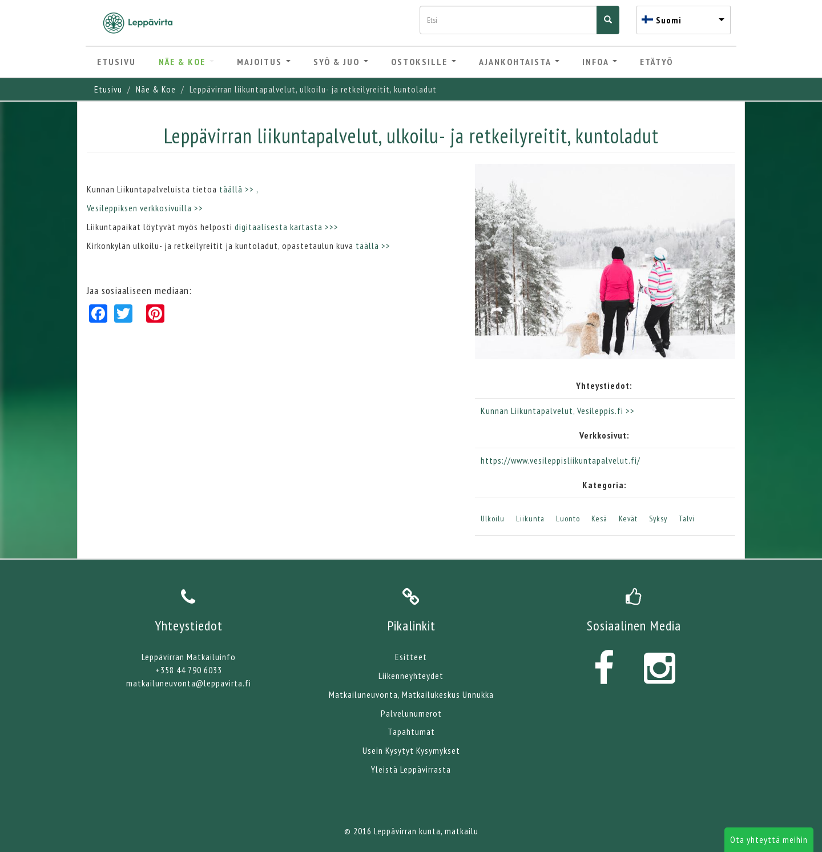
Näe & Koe (186, 61)
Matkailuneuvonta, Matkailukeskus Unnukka (411, 694)
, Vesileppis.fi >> (604, 410)
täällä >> (374, 245)
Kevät (628, 518)
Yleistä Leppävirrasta (411, 769)
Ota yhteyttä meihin (769, 839)
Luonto (568, 518)
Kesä (599, 518)
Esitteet (411, 656)
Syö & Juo (340, 61)
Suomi (669, 20)
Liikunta (530, 518)
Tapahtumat (411, 731)
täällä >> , (239, 189)
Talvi (687, 518)
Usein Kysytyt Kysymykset (411, 750)
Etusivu (116, 61)
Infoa (599, 61)
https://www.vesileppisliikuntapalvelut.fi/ (560, 460)
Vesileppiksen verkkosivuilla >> (145, 208)
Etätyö (656, 61)
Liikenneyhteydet (411, 675)
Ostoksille (423, 61)
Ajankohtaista (519, 61)
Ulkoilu (493, 518)
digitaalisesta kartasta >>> (287, 226)
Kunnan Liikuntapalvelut (527, 410)
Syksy (658, 518)
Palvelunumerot (411, 713)
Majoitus (264, 61)
